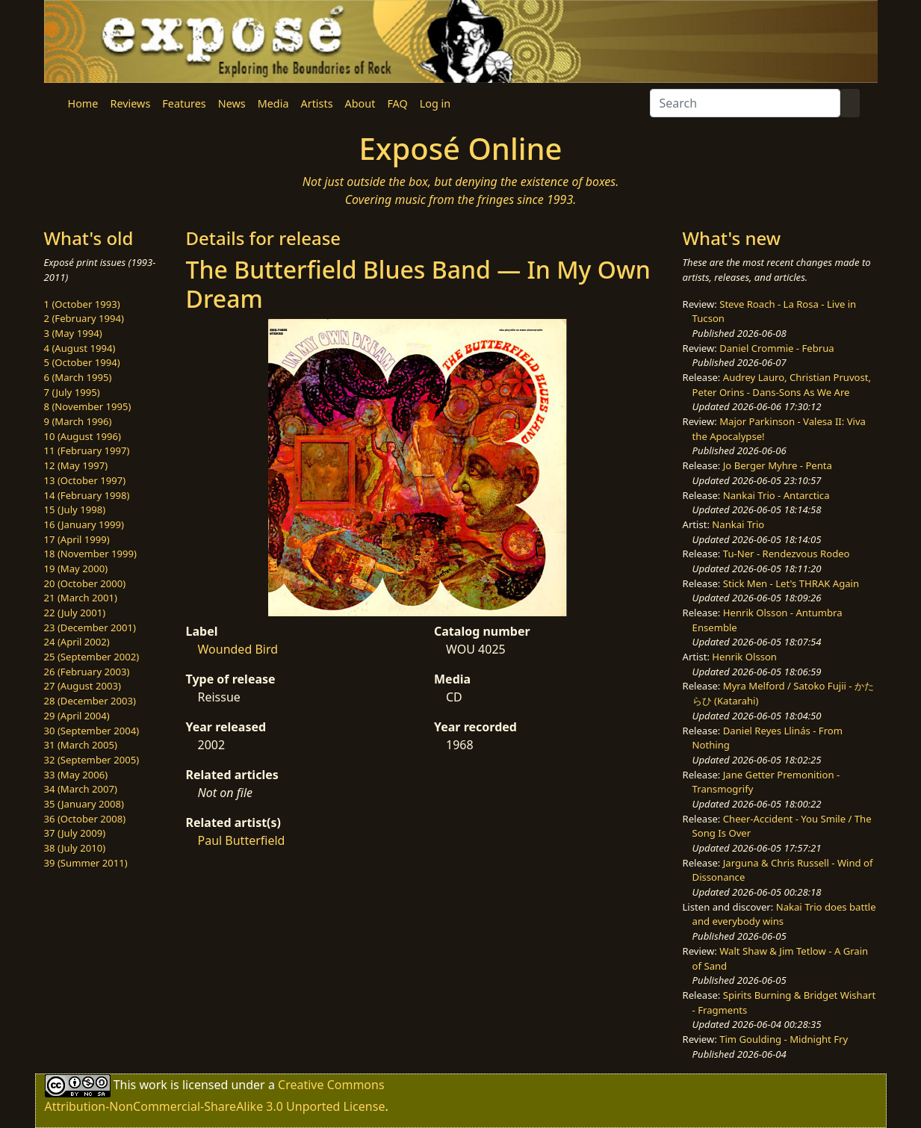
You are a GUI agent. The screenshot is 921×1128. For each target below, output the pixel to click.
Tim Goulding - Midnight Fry (783, 1039)
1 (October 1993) (82, 304)
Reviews (130, 103)
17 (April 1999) (77, 539)
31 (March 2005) (80, 745)
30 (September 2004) (92, 730)
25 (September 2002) (92, 656)
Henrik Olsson (744, 656)
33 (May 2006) (76, 774)
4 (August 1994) (80, 348)
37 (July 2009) (75, 833)
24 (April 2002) (77, 641)
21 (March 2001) (80, 597)
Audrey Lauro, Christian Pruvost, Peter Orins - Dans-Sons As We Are (781, 385)
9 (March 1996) (78, 421)
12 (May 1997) (76, 465)
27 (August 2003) (82, 685)
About (360, 103)
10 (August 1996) (82, 436)
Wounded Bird (238, 649)
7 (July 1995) (72, 392)
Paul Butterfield (241, 840)
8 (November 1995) (87, 406)
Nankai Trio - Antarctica (776, 495)
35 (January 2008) (84, 804)
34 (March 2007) (80, 789)
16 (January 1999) (84, 524)
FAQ (397, 103)
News (232, 103)
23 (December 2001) (90, 627)
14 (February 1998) (87, 495)
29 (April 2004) (77, 715)
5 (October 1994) (82, 362)
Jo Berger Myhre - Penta (777, 465)
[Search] (745, 103)
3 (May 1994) (73, 333)
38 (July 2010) (75, 848)
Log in (435, 103)
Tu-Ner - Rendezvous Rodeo (786, 553)
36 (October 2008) (85, 818)
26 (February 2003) (87, 671)
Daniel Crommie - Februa (776, 348)
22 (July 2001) (75, 612)
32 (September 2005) (92, 759)
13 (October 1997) (85, 480)
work (153, 1084)
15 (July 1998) (75, 509)
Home (83, 103)
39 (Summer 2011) (86, 863)
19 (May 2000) (76, 568)
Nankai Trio (738, 524)
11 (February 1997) (87, 450)
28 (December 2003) (90, 700)
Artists (317, 103)
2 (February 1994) (84, 318)
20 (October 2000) (85, 583)
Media (273, 103)
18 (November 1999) (90, 553)
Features (183, 103)
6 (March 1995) (78, 377)
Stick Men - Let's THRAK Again (791, 583)
